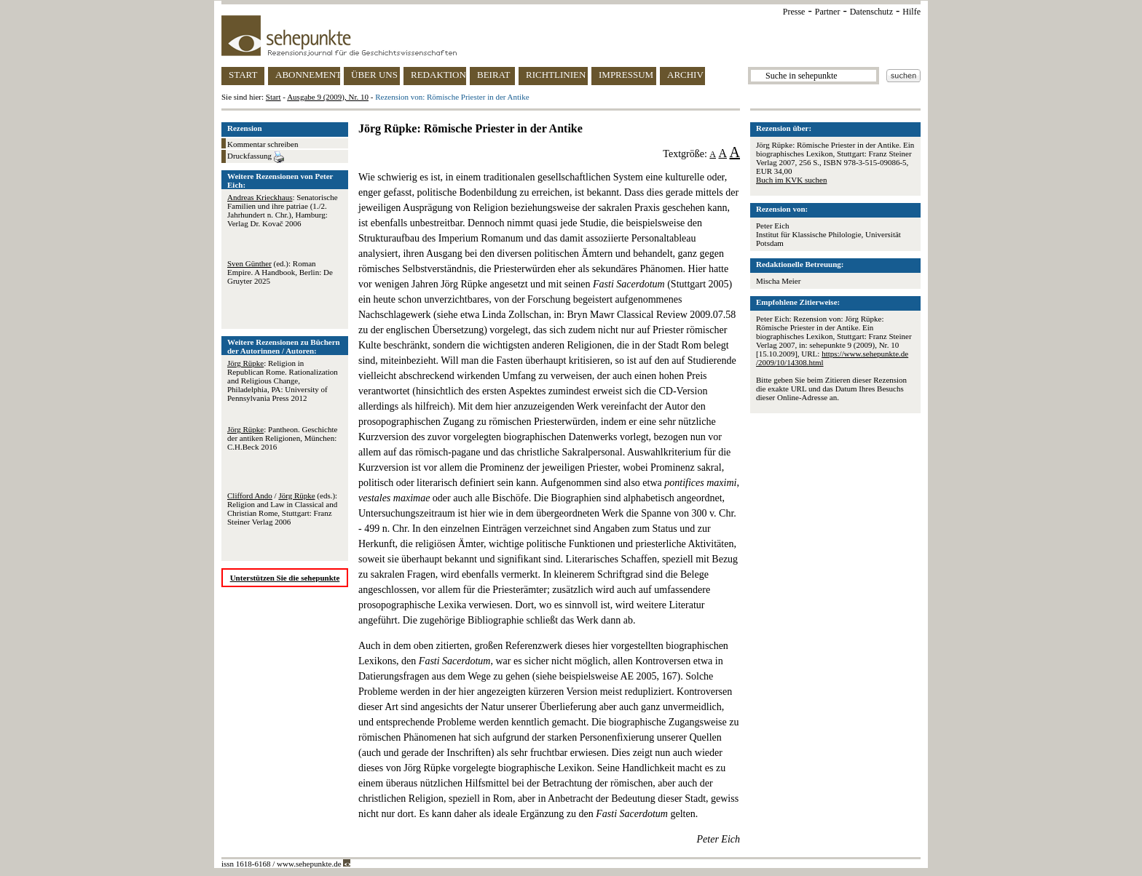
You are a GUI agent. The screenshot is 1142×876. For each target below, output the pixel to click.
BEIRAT (494, 74)
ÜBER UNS (374, 74)
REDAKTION (438, 74)
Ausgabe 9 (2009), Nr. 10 (328, 96)
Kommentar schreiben (262, 144)
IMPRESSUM (626, 74)
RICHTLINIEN (556, 74)
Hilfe (911, 12)
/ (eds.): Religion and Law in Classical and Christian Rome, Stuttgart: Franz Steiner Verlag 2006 (282, 508)
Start (273, 96)
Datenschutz (871, 12)
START (243, 74)
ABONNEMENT (307, 74)
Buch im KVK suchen (791, 179)
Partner (827, 12)
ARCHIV (685, 74)
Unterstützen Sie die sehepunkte (285, 577)
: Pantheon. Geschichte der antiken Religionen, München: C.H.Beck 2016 (282, 438)
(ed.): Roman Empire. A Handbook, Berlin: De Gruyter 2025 (280, 272)
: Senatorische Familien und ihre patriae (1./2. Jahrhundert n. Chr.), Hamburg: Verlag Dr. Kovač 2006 (282, 210)
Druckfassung (255, 157)
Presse (794, 12)
